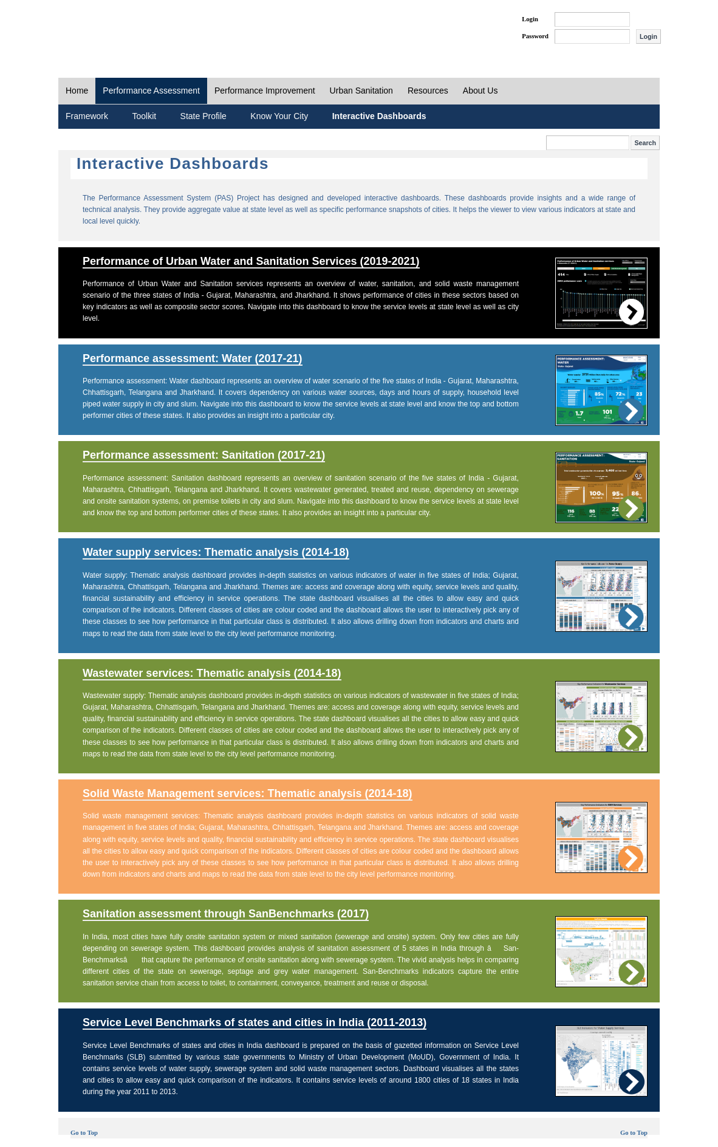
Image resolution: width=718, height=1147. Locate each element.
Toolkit (144, 116)
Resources (428, 90)
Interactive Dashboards (379, 116)
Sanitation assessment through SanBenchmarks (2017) (226, 914)
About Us (480, 90)
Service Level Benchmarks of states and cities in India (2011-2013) (254, 1022)
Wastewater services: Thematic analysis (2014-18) (212, 673)
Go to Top (84, 1132)
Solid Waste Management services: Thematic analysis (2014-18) (247, 793)
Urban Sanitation (361, 90)
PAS (99, 29)
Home (77, 90)
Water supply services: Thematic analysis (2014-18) (216, 552)
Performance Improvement (264, 90)
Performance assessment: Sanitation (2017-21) (204, 455)
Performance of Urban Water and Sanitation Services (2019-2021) (251, 261)
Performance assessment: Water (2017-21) (193, 358)
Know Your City (279, 116)
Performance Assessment (151, 90)
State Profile (203, 116)
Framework (87, 116)
